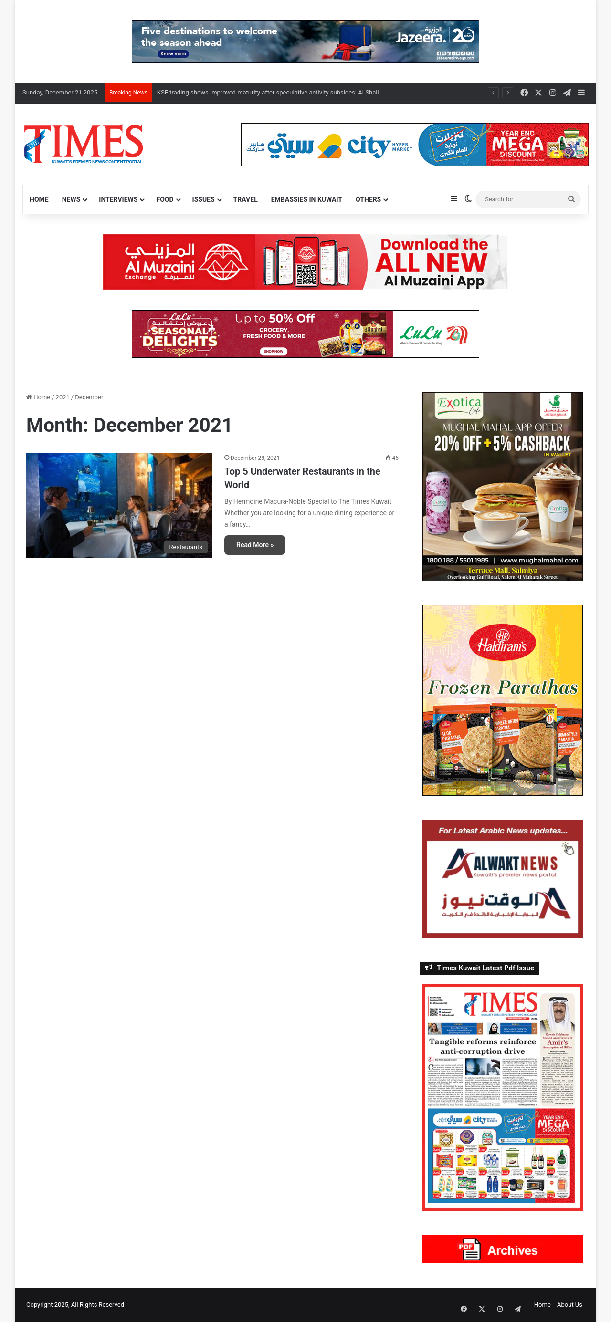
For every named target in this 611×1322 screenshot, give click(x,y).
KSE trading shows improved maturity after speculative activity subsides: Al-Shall (268, 92)
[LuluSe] (305, 333)
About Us (569, 1304)
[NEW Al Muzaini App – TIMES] (305, 261)
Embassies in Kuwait (306, 199)
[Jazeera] (305, 40)
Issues (203, 199)
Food (164, 199)
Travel (245, 199)
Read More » (255, 545)
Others (368, 199)
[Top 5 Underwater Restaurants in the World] (119, 505)
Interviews (118, 199)
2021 (63, 397)
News (71, 199)
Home (39, 199)
